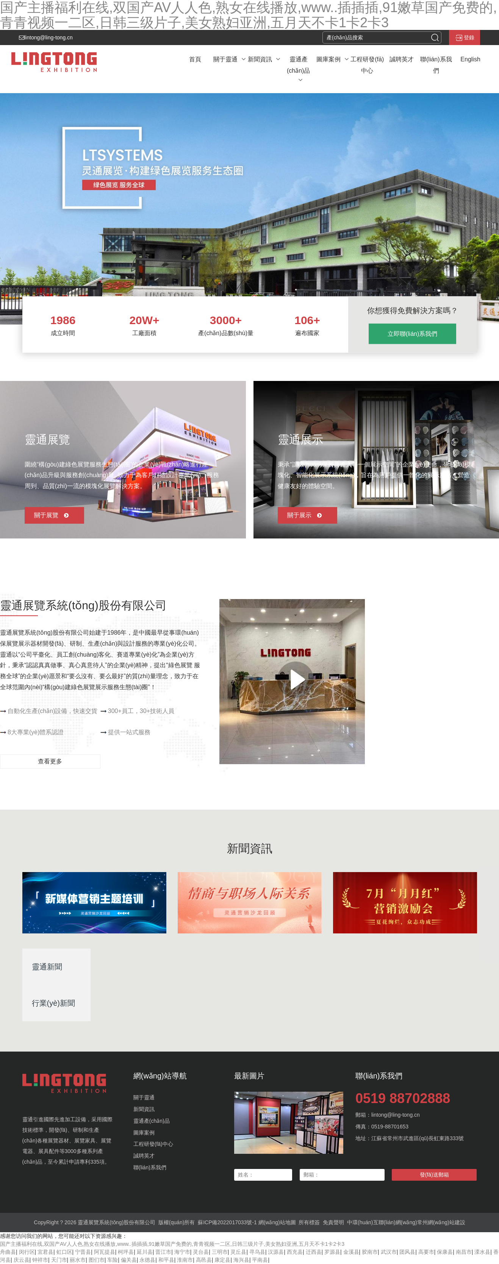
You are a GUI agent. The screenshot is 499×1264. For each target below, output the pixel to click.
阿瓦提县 (104, 1252)
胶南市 (370, 1252)
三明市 (220, 1252)
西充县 (295, 1252)
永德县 (147, 1260)
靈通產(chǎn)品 (151, 1121)
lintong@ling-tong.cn (46, 37)
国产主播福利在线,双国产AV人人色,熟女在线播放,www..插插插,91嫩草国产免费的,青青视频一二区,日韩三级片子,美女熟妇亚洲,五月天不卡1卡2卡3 (172, 1244)
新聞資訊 (144, 1109)
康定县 (222, 1260)
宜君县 (45, 1252)
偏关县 (129, 1260)
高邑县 (204, 1260)
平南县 (260, 1260)
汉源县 (276, 1252)
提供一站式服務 (129, 732)
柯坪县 (126, 1252)
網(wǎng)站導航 (160, 1076)
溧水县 (482, 1252)
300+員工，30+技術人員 (141, 711)
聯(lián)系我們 (149, 1167)
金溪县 (351, 1252)
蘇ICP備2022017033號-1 (227, 1222)
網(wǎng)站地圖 (277, 1222)
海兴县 (241, 1260)
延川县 (145, 1252)
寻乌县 (257, 1252)
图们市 (97, 1260)
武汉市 (389, 1252)
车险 (112, 1260)
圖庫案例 (144, 1133)
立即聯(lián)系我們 (413, 334)
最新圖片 (249, 1076)
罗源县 (332, 1252)
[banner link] (249, 208)
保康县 (445, 1252)
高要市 (426, 1252)
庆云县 (22, 1260)
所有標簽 (309, 1222)
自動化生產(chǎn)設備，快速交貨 (52, 711)
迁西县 (314, 1252)
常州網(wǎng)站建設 (441, 1222)
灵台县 (201, 1252)
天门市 (59, 1260)
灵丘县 (238, 1252)
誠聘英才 (144, 1156)
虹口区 (64, 1252)
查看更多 (50, 761)
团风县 (407, 1252)
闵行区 (27, 1252)
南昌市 (464, 1252)
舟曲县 (8, 1252)
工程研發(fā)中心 (153, 1144)
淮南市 (185, 1260)
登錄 (464, 37)
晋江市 (163, 1252)
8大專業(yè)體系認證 (36, 732)
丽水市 (78, 1260)
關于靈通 (144, 1097)
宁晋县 (83, 1252)
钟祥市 (40, 1260)
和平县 (166, 1260)
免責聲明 (333, 1222)
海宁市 (182, 1252)
